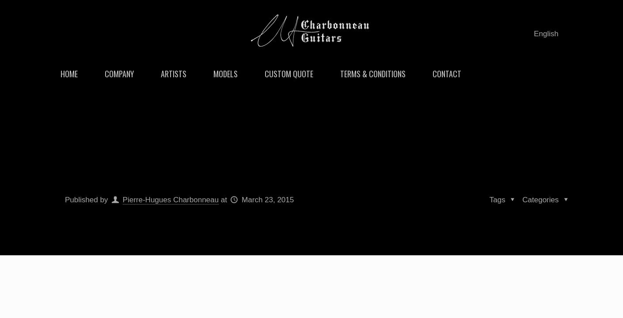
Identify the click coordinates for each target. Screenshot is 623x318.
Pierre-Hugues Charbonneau (171, 200)
